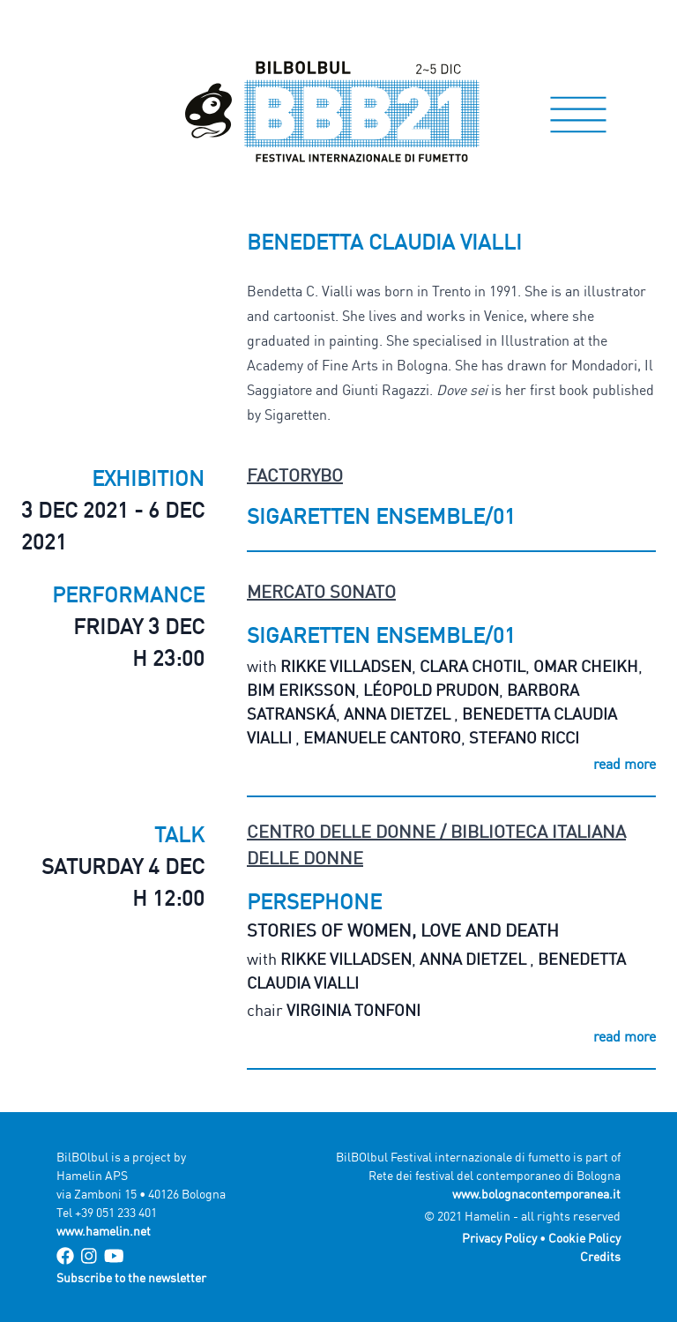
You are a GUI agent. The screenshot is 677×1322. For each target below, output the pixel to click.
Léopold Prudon (431, 689)
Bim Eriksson (301, 689)
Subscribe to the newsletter (131, 1277)
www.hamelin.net (103, 1230)
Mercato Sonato (321, 591)
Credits (600, 1256)
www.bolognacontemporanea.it (536, 1193)
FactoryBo (295, 475)
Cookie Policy (584, 1237)
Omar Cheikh (585, 666)
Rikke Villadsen (346, 666)
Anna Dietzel (399, 713)
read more (624, 764)
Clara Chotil (472, 666)
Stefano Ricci (524, 737)
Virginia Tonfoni (353, 1010)
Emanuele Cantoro (382, 737)
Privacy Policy (499, 1237)
